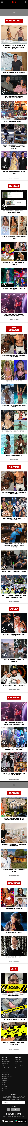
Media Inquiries (18, 1068)
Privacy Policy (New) (6, 1061)
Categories (4, 1078)
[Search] (26, 2)
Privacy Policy (9, 1099)
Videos (3, 1091)
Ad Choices (4, 1065)
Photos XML (4, 1088)
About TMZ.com (5, 1059)
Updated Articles (5, 1074)
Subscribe (23, 1102)
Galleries (4, 1082)
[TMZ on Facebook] (8, 1109)
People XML (4, 1086)
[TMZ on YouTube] (15, 1109)
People (3, 1084)
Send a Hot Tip (18, 1061)
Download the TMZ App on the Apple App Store (7, 1121)
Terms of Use (5, 1063)
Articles (3, 1070)
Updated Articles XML (7, 1076)
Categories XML (5, 1080)
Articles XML (5, 1072)
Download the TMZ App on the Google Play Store (21, 1121)
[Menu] (2, 2)
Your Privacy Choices (6, 1068)
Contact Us (17, 1059)
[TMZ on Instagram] (18, 1109)
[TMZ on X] (12, 1109)
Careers (16, 1063)
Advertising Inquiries (19, 1065)
